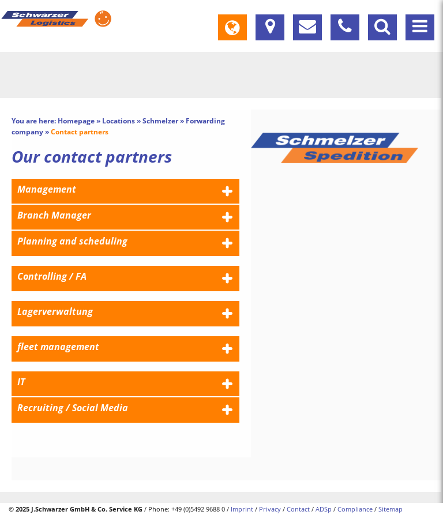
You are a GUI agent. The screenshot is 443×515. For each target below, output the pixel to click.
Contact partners (79, 132)
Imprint (242, 509)
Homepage (76, 121)
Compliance (355, 509)
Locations (118, 121)
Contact (298, 509)
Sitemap (390, 509)
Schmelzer (160, 121)
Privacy (270, 509)
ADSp (324, 509)
